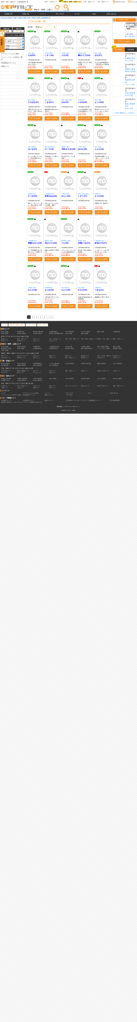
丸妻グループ (49, 400)
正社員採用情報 (115, 400)
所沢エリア (52, 387)
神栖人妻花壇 (21, 365)
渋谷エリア (36, 339)
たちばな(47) (33, 102)
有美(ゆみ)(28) (51, 196)
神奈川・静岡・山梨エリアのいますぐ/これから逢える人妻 (20, 353)
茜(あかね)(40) (130, 71)
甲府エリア (36, 355)
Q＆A (89, 393)
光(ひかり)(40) (51, 243)
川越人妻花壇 (21, 380)
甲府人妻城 (81, 287)
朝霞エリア (36, 387)
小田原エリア (101, 357)
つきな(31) (99, 290)
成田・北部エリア (70, 370)
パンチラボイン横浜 (103, 348)
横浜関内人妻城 (66, 240)
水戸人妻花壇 (53, 365)
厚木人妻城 (98, 100)
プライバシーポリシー (71, 406)
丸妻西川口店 (5, 380)
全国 (46, 2)
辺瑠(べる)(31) (84, 243)
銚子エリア (20, 372)
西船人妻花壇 (101, 363)
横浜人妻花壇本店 (50, 147)
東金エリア (84, 370)
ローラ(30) (49, 149)
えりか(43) (99, 196)
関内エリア (68, 355)
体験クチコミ (49, 395)
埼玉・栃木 (42, 325)
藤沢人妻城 (98, 53)
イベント (43, 14)
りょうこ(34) (130, 84)
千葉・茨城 (31, 325)
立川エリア (36, 340)
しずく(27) (82, 196)
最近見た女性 (120, 2)
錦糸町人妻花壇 (38, 331)
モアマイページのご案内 (10, 54)
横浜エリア (52, 355)
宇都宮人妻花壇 (22, 378)
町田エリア (4, 340)
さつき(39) (32, 196)
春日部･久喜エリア (102, 386)
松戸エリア (52, 370)
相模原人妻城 (82, 53)
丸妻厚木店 (81, 100)
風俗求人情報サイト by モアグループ (13, 402)
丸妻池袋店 (116, 331)
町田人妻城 (4, 331)
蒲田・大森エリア (118, 339)
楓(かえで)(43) (84, 55)
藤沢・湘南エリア (70, 357)
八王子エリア (53, 340)
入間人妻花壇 (37, 378)
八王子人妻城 (85, 331)
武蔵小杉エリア (5, 357)
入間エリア (20, 387)
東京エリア (53, 2)
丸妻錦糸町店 (53, 331)
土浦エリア (116, 370)
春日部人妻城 (85, 378)
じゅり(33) (99, 149)
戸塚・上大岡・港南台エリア (105, 355)
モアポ (77, 14)
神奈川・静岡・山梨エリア (72, 2)
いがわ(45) (82, 102)
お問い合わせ (111, 14)
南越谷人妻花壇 (6, 378)
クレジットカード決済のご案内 (12, 58)
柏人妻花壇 (4, 365)
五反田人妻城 (21, 333)
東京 (4, 325)
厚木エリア (36, 357)
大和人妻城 (31, 53)
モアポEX (69, 395)
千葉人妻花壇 (21, 363)
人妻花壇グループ (28, 400)
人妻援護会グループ (94, 400)
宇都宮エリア (5, 386)
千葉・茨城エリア (89, 2)
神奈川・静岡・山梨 (16, 325)
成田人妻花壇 (37, 365)
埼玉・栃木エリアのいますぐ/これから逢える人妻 (17, 383)
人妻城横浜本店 (49, 194)
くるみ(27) (49, 102)
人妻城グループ (6, 400)
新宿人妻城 (100, 331)
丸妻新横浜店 (49, 287)
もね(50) (31, 55)
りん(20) (64, 243)
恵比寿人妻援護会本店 (56, 333)
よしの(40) (99, 102)
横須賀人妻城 (69, 348)
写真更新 (131, 49)
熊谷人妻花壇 (37, 380)
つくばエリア (37, 372)
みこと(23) (129, 60)
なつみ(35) (49, 290)
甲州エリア (4, 355)
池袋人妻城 (4, 333)
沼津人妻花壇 (32, 147)
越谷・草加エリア (118, 386)
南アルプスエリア (22, 355)
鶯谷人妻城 (84, 333)
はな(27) (98, 55)
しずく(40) (49, 55)
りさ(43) (64, 55)
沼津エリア (116, 357)
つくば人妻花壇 (54, 363)
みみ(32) (64, 102)
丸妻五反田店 (37, 333)
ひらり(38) (32, 290)
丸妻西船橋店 (37, 363)
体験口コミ (5, 66)
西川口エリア (85, 386)
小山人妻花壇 (101, 378)
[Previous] (52, 317)
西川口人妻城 (117, 378)
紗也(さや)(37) (101, 243)
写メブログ (60, 14)
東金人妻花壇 (5, 363)
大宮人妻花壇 (69, 378)
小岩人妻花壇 (69, 331)
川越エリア (4, 387)
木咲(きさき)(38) (68, 149)
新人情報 (118, 49)
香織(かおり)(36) (35, 243)
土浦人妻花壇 (69, 363)
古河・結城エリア (22, 386)
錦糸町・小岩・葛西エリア (105, 339)
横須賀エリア (85, 357)
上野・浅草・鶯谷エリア (72, 339)
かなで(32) (82, 290)
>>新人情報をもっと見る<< (124, 113)
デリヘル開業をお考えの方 (33, 402)
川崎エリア (117, 355)
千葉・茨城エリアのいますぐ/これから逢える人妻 (17, 368)
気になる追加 (35, 71)
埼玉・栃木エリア (103, 2)
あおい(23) (129, 108)
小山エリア (36, 386)
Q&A (94, 14)
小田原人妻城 (49, 53)
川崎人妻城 (4, 350)
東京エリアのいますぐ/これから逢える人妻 (15, 336)
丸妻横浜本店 (32, 194)
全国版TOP (8, 14)
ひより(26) (65, 290)
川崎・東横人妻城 (66, 100)
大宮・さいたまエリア (71, 386)
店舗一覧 (25, 14)
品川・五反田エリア (55, 339)
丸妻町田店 (20, 331)
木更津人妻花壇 (86, 363)
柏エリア (35, 370)
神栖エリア (52, 372)
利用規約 (59, 406)
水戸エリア (4, 372)
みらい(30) (65, 196)
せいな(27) (32, 149)
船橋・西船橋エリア (23, 370)
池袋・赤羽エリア (22, 339)
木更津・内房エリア (103, 370)
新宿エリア (4, 339)
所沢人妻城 (52, 378)
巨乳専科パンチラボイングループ (77, 400)
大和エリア (52, 357)
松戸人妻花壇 (117, 363)
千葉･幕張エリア (6, 370)
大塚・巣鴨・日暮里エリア (89, 339)
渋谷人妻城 (68, 333)
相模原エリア (21, 357)
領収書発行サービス (8, 63)
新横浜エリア (85, 355)
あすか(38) (129, 95)
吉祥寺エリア (21, 340)
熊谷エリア (52, 386)
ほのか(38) (82, 149)
